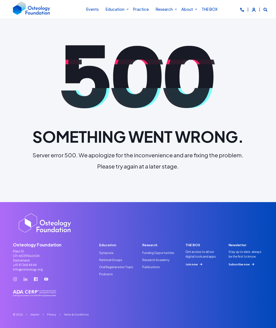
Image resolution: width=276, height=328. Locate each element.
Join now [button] (191, 264)
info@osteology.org (28, 269)
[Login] (254, 9)
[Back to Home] (32, 9)
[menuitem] (127, 9)
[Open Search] (265, 9)
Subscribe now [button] (239, 264)
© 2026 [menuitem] (18, 314)
